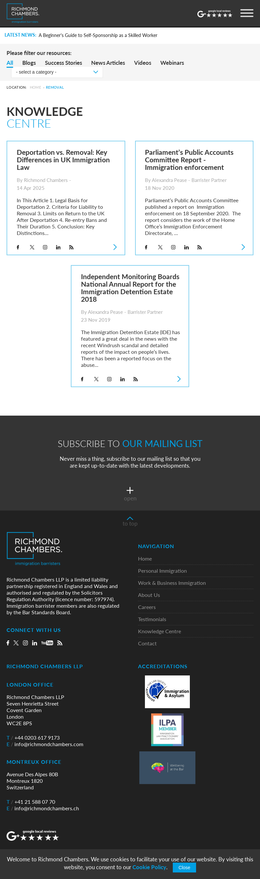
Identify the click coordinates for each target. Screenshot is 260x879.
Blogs (29, 62)
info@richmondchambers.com (45, 744)
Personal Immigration (162, 570)
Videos (142, 62)
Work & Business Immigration (172, 583)
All (10, 62)
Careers (147, 607)
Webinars (172, 62)
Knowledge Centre (159, 631)
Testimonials (152, 619)
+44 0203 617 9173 (33, 737)
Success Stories (63, 62)
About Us (149, 595)
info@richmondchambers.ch (43, 808)
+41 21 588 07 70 (31, 801)
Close (184, 867)
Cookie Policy (149, 867)
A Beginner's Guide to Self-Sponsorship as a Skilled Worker (98, 35)
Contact (147, 643)
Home (35, 87)
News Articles (108, 62)
